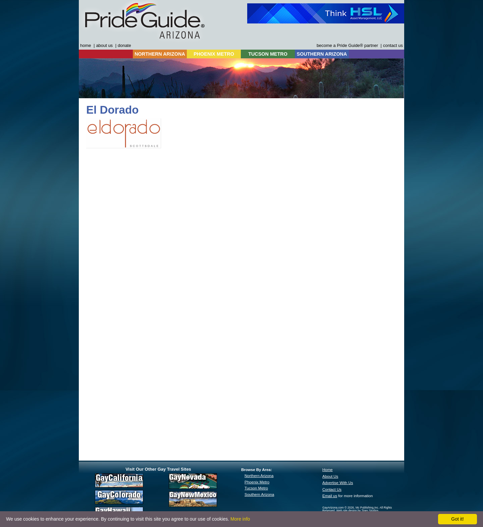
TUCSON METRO (267, 54)
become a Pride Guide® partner (347, 45)
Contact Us (331, 489)
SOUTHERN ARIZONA (322, 54)
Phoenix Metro (257, 482)
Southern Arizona (259, 494)
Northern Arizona (259, 476)
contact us (393, 45)
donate (124, 45)
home (85, 45)
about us (104, 45)
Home (327, 470)
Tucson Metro (256, 488)
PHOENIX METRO (214, 54)
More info (240, 519)
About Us (330, 476)
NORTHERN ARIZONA (160, 54)
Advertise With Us (337, 483)
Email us (329, 496)
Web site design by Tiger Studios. (357, 510)
